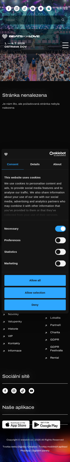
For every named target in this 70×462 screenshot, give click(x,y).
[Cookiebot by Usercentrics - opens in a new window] (50, 154)
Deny (35, 304)
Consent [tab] (12, 164)
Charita (55, 332)
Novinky (13, 314)
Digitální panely (40, 450)
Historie (13, 328)
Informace (14, 350)
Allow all (35, 280)
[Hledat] (63, 19)
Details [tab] (35, 164)
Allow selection (35, 292)
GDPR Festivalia (56, 349)
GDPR (54, 339)
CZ (66, 8)
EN (59, 8)
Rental (54, 357)
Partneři (55, 325)
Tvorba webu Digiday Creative (20, 446)
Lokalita (55, 317)
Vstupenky (15, 321)
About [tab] (57, 164)
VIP (10, 336)
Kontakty (14, 343)
